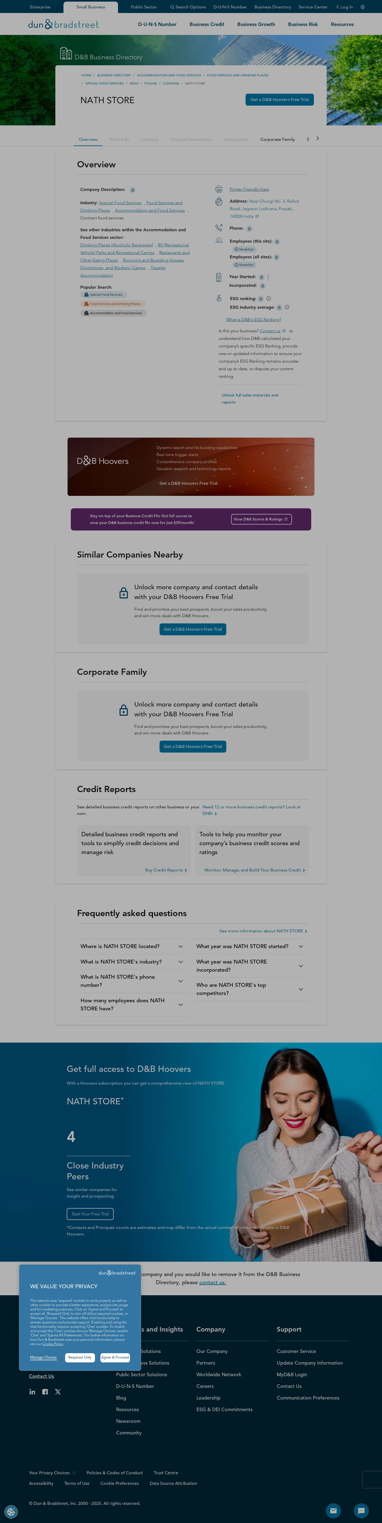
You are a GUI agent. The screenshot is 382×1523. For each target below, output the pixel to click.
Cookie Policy (52, 1344)
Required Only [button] (79, 1357)
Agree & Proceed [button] (115, 1357)
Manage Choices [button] (43, 1357)
